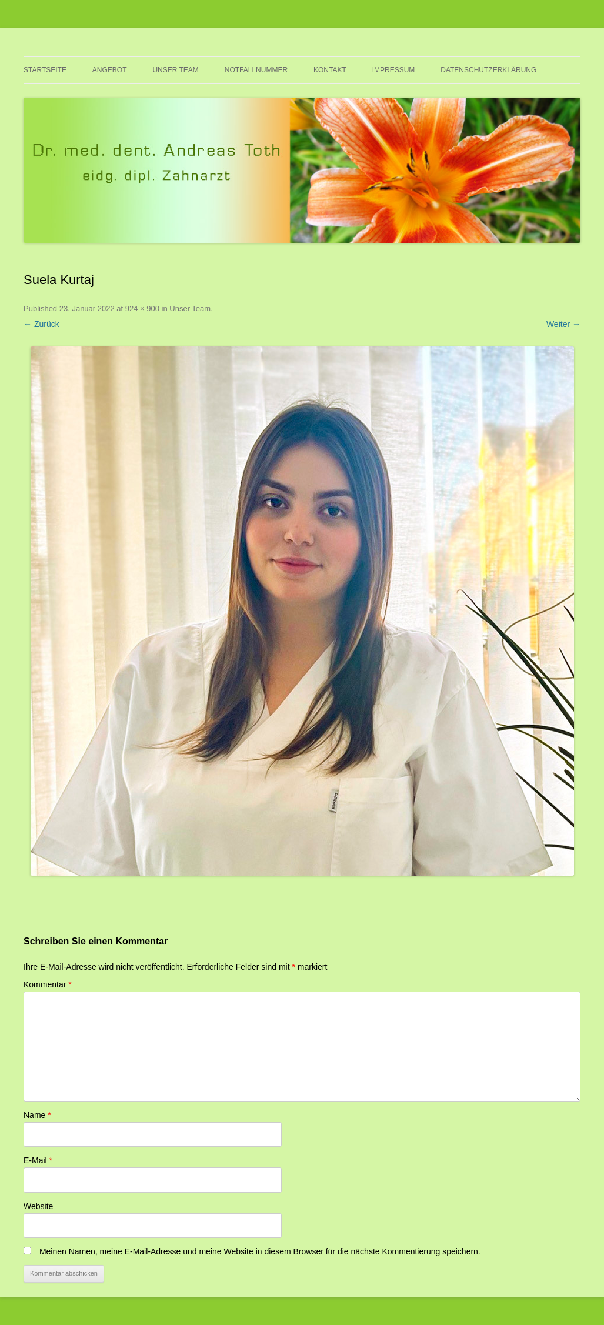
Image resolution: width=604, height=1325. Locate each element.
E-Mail (38, 1160)
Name (37, 1115)
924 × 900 (142, 308)
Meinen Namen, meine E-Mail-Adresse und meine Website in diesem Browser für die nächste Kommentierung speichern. (259, 1251)
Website (38, 1206)
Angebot (109, 70)
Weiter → (563, 324)
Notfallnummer (256, 70)
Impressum (393, 70)
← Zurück (41, 324)
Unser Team (175, 70)
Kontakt (329, 70)
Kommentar (48, 984)
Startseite (45, 70)
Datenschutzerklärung (488, 70)
